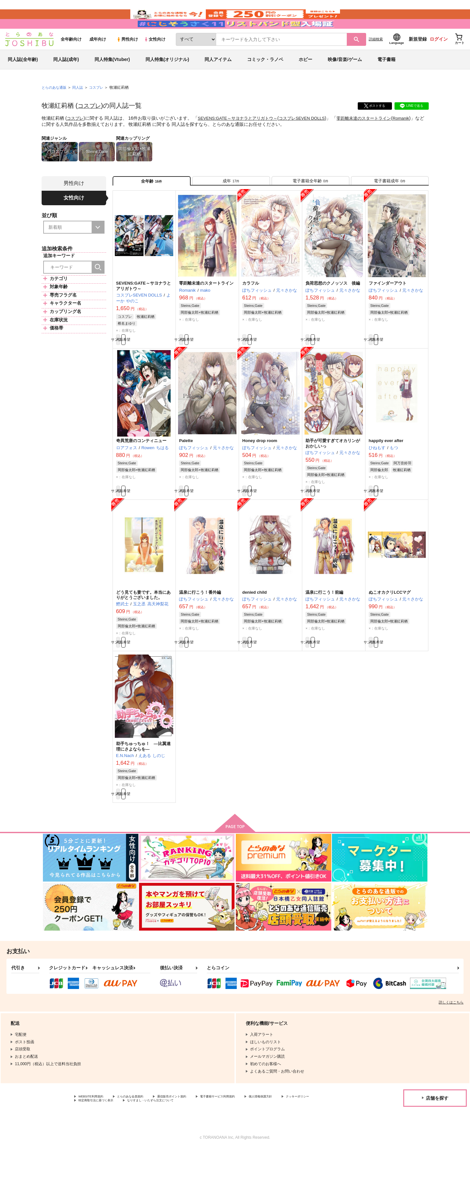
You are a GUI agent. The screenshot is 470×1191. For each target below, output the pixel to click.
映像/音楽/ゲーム (345, 78)
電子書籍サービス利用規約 (249, 1136)
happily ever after (386, 469)
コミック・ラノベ (265, 78)
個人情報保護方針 (302, 1136)
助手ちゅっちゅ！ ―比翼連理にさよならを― (143, 782)
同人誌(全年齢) (23, 78)
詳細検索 (376, 58)
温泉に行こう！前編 (324, 624)
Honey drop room (259, 469)
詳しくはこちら (451, 1041)
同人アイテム (218, 78)
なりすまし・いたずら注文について (214, 1141)
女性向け (154, 58)
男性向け (127, 58)
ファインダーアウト (387, 308)
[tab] (231, 203)
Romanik (52, 143)
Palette (186, 469)
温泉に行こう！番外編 (200, 624)
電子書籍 (386, 78)
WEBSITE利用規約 (94, 1136)
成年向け (97, 58)
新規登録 (418, 58)
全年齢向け (71, 58)
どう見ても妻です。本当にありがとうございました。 (143, 627)
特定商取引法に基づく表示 (146, 1141)
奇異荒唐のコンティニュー (141, 469)
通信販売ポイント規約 (193, 1136)
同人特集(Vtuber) (112, 78)
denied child (254, 624)
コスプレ (91, 124)
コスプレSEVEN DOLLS (310, 137)
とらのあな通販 (55, 107)
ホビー (305, 78)
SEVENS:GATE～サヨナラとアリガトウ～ (242, 137)
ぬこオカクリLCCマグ (390, 624)
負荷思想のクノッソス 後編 (332, 308)
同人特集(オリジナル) (167, 78)
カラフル (250, 308)
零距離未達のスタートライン (376, 137)
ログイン (439, 58)
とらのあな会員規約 (142, 1136)
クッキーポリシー (93, 1141)
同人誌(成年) (66, 78)
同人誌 (80, 107)
